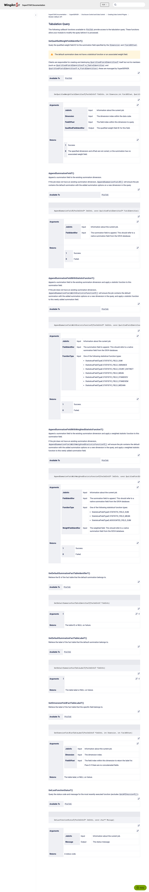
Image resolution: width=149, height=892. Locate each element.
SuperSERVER (74, 14)
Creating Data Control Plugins (117, 14)
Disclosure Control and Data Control (93, 14)
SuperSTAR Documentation (33, 5)
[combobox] (129, 4)
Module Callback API (55, 17)
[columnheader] (56, 616)
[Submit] (115, 5)
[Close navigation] (36, 15)
